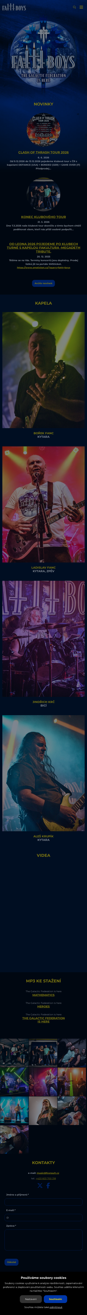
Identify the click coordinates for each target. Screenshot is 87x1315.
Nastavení (31, 1299)
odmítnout (56, 1307)
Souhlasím (55, 1299)
